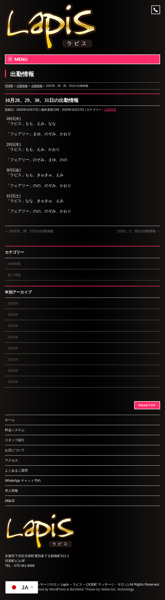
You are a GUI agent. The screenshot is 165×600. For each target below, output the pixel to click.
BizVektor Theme (82, 589)
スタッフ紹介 (15, 440)
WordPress (57, 589)
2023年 (13, 337)
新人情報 (14, 275)
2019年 (13, 382)
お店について (15, 450)
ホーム (10, 420)
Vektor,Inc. (109, 589)
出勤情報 (110, 109)
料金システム (15, 430)
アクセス (11, 460)
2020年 (13, 371)
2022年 (13, 348)
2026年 (13, 303)
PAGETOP (147, 405)
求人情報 (11, 491)
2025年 (13, 315)
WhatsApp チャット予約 (23, 481)
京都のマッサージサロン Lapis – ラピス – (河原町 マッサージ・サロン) (76, 584)
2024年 (13, 326)
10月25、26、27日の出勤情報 (29, 231)
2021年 (13, 359)
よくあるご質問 (16, 470)
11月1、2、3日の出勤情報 (138, 231)
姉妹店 (10, 501)
